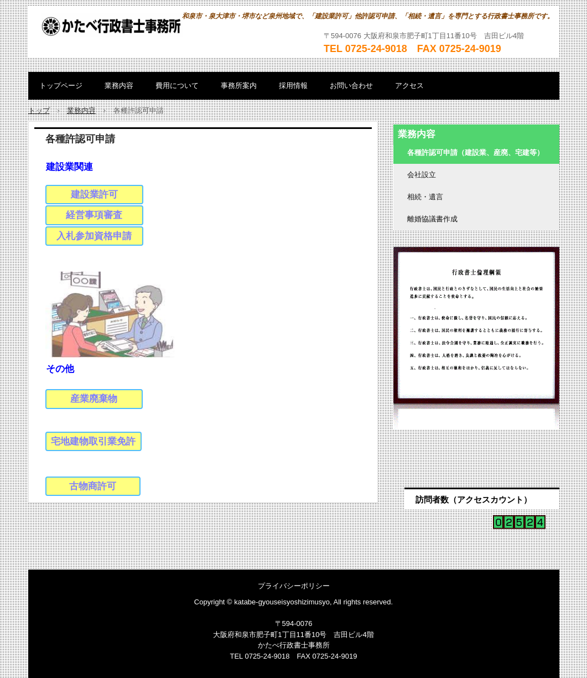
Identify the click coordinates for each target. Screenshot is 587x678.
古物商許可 (92, 486)
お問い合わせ (351, 85)
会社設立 (421, 174)
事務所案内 (239, 85)
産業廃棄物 (93, 399)
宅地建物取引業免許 (93, 441)
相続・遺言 (425, 197)
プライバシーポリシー (294, 586)
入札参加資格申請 (94, 236)
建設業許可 (94, 194)
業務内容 (119, 85)
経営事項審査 (94, 215)
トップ (39, 110)
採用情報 (293, 85)
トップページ (60, 85)
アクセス (409, 85)
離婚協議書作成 (432, 219)
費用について (177, 85)
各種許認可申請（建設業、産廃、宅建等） (475, 152)
